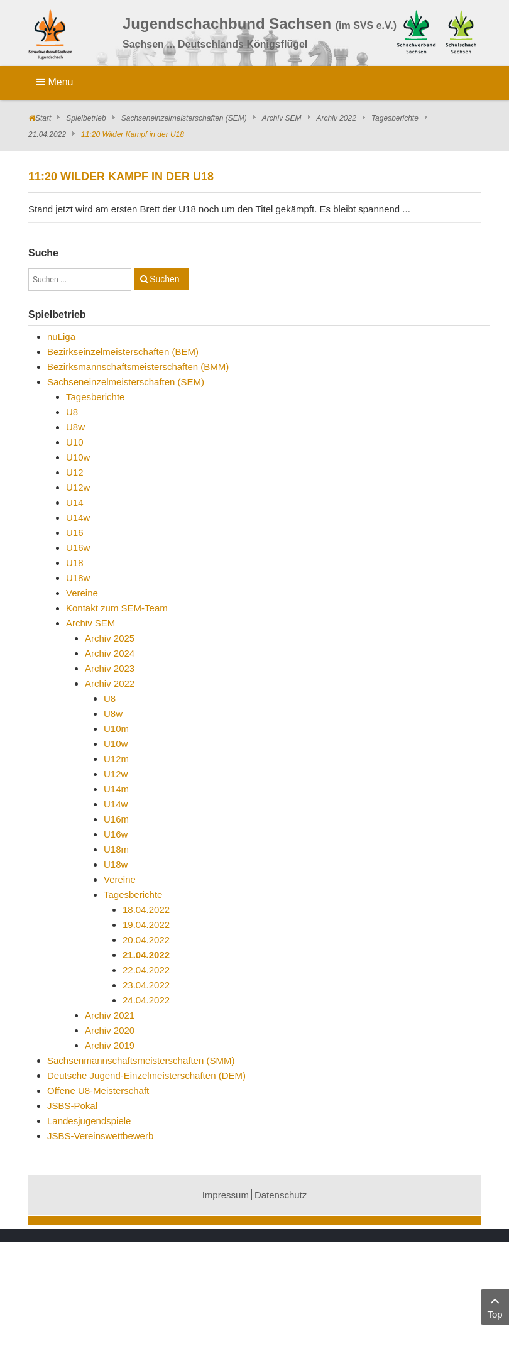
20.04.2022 (146, 939)
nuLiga (61, 336)
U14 (75, 502)
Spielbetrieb (86, 118)
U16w (78, 547)
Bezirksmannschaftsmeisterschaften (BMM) (138, 366)
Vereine (82, 593)
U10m (116, 728)
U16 (75, 532)
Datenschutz (281, 1194)
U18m (116, 849)
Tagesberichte (395, 118)
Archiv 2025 (109, 638)
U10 (75, 442)
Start (43, 118)
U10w (78, 457)
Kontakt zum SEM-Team (117, 608)
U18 (75, 562)
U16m (116, 819)
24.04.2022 (146, 1000)
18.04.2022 (146, 909)
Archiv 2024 (109, 653)
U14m (116, 789)
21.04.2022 (47, 134)
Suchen (164, 279)
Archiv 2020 (109, 1030)
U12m (116, 758)
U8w (75, 427)
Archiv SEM (282, 118)
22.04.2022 (146, 970)
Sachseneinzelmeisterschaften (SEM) (184, 118)
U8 (72, 412)
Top (495, 1306)
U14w (78, 517)
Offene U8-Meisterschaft (98, 1090)
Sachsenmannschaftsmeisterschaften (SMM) (140, 1060)
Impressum (225, 1194)
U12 (75, 472)
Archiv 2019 (109, 1045)
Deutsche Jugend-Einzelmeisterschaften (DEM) (146, 1075)
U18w (78, 577)
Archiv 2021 (109, 1015)
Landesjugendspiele (89, 1120)
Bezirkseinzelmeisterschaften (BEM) (123, 351)
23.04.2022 (146, 985)
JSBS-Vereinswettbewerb (100, 1135)
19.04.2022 (146, 924)
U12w (78, 487)
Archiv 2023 (109, 668)
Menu (54, 82)
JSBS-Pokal (72, 1105)
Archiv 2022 (336, 118)
